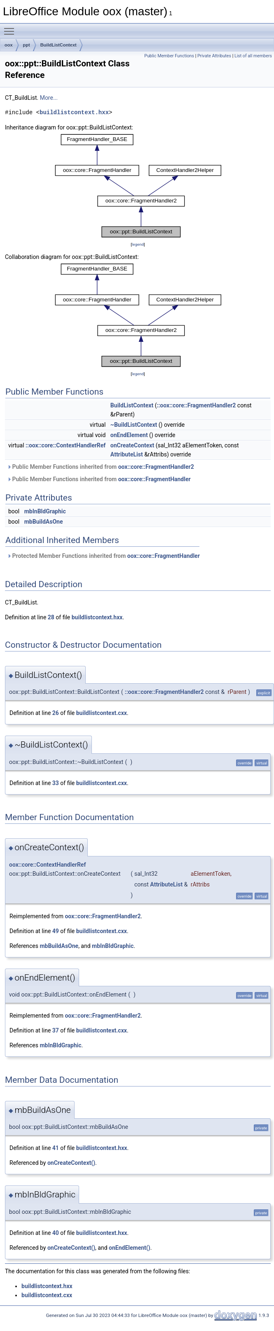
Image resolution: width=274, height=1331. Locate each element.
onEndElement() (129, 1247)
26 (55, 713)
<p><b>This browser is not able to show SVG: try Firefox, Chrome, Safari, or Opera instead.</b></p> (138, 186)
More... (49, 97)
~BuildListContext (133, 424)
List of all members (253, 56)
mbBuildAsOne (43, 521)
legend (138, 244)
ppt (26, 44)
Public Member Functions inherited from (100, 466)
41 (55, 1148)
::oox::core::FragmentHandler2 (196, 405)
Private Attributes (214, 56)
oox (9, 44)
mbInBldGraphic (45, 511)
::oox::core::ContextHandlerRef (65, 445)
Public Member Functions (169, 56)
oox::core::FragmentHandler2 (156, 466)
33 (55, 783)
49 (55, 931)
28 (51, 617)
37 (55, 1030)
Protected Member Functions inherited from (103, 556)
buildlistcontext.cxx (101, 713)
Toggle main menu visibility (11, 28)
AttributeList (126, 454)
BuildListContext (58, 44)
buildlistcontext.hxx (74, 112)
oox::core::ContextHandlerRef (47, 864)
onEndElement (129, 435)
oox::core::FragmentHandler (154, 479)
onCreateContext (132, 445)
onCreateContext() (71, 1162)
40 (55, 1233)
